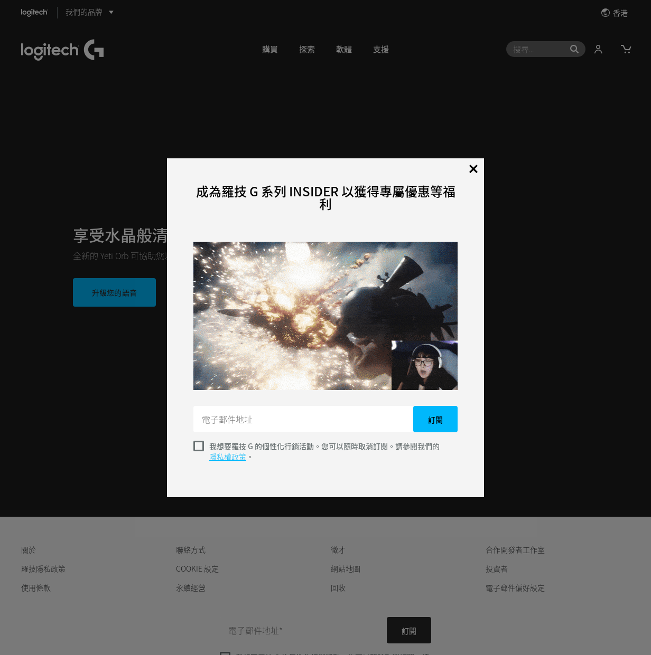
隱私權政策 (227, 456)
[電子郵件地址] (304, 419)
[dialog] (325, 327)
